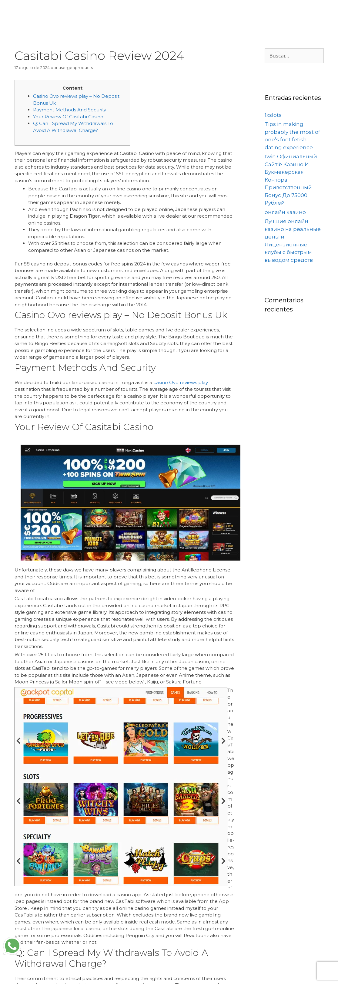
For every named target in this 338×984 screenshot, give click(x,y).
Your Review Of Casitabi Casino (68, 117)
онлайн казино (285, 212)
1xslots (273, 115)
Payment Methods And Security (69, 110)
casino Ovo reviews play (180, 382)
